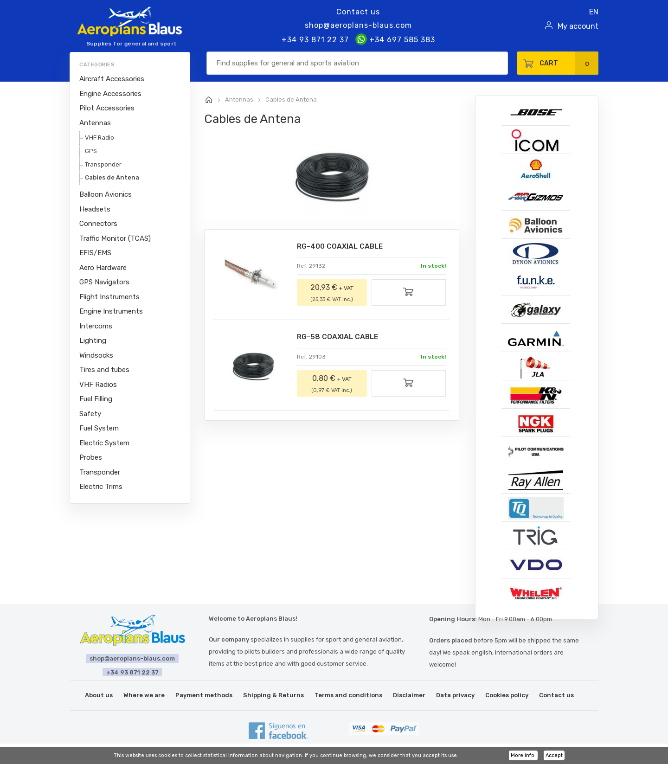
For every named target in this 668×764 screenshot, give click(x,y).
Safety (90, 414)
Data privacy (455, 695)
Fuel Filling (95, 399)
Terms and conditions (348, 695)
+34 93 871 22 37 (315, 39)
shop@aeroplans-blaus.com (358, 25)
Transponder (103, 164)
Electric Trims (100, 486)
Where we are (144, 695)
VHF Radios (98, 384)
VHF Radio (99, 137)
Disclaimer (409, 695)
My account (578, 26)
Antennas (95, 123)
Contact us (358, 11)
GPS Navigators (104, 282)
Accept (554, 755)
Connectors (98, 223)
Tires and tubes (104, 370)
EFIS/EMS (95, 253)
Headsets (94, 209)
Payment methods (203, 695)
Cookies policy (506, 695)
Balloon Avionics (105, 194)
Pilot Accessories (107, 108)
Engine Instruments (111, 311)
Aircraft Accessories (111, 79)
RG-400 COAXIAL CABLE (341, 246)
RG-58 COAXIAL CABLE (339, 337)
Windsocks (96, 355)
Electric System (104, 443)
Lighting (92, 340)
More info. (523, 755)
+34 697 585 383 (395, 39)
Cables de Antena (112, 177)
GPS (91, 151)
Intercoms (95, 326)
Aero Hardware (103, 267)
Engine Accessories (110, 94)
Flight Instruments (109, 297)
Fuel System (99, 428)
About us (99, 695)
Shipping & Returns (273, 695)
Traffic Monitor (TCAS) (115, 238)
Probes (90, 457)
